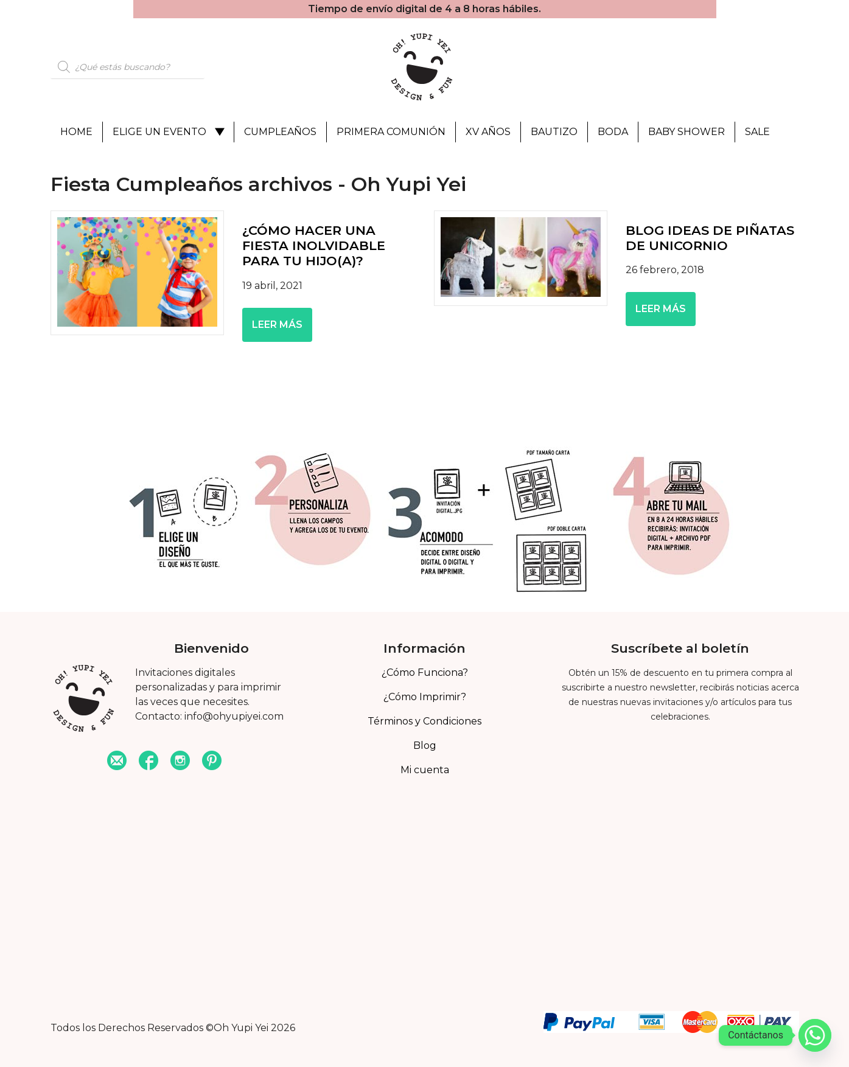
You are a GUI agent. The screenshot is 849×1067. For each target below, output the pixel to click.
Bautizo (554, 131)
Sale (757, 131)
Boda (613, 131)
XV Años (488, 131)
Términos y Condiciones (424, 721)
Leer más (277, 324)
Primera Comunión (391, 131)
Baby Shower (686, 131)
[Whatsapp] (814, 1035)
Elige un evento (159, 131)
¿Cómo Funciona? (425, 672)
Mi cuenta (424, 770)
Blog (424, 745)
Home (76, 131)
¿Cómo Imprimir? (424, 697)
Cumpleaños (280, 131)
